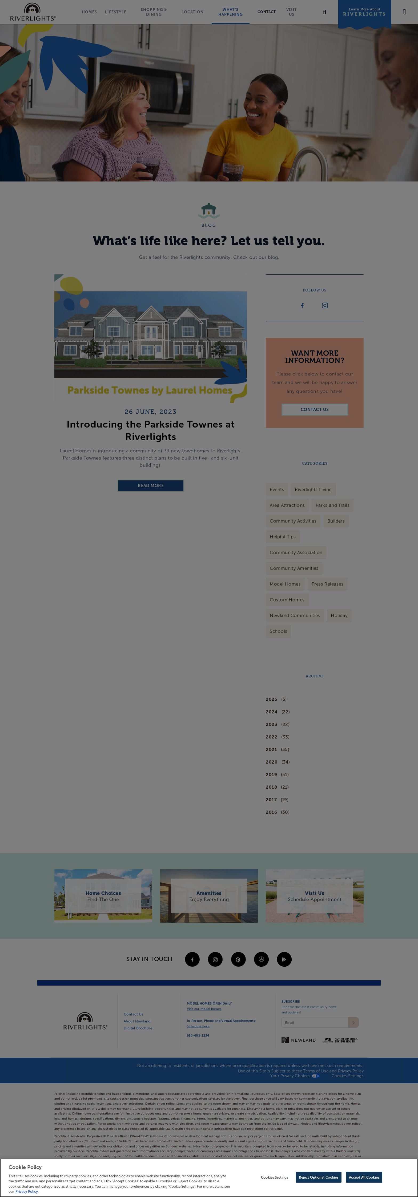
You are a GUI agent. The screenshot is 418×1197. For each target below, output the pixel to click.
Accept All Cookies (364, 1177)
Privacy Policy (26, 1192)
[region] (209, 1178)
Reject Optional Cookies (319, 1177)
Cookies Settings (274, 1177)
